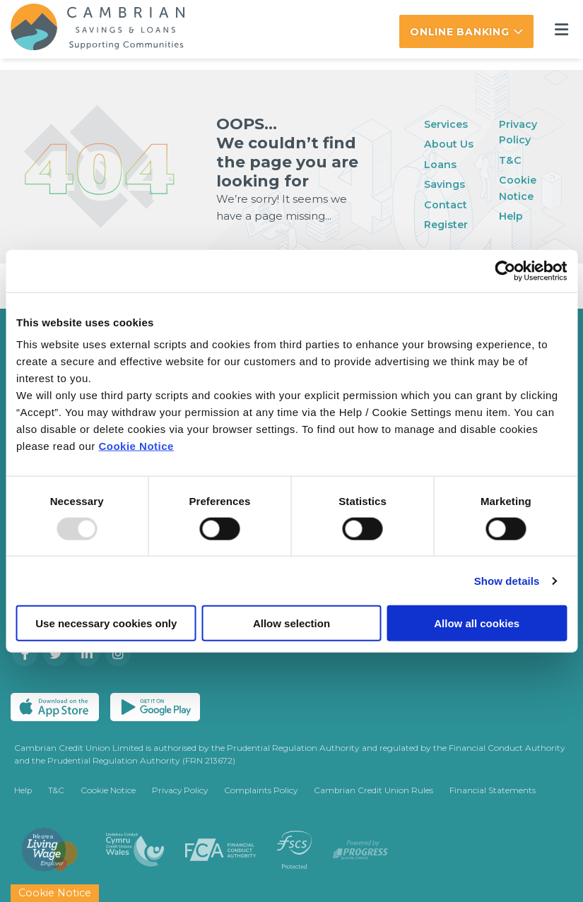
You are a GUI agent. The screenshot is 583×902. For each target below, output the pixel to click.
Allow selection (291, 623)
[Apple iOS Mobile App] (55, 706)
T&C (510, 159)
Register (447, 223)
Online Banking (460, 31)
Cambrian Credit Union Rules (379, 790)
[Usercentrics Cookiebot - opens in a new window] (505, 270)
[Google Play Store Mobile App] (155, 706)
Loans (440, 163)
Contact (445, 203)
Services (447, 123)
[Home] (87, 29)
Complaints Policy (265, 790)
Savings (445, 183)
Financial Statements (498, 790)
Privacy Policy (182, 790)
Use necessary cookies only (106, 623)
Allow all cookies (476, 623)
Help (511, 215)
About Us (448, 143)
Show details (507, 580)
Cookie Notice (136, 446)
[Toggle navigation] (561, 29)
